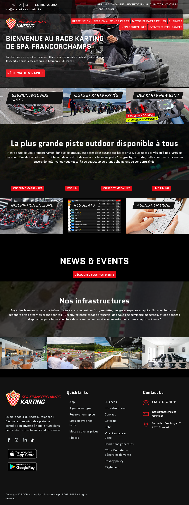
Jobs (100, 9)
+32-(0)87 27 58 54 (46, 5)
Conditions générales (119, 444)
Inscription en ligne (139, 4)
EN (20, 5)
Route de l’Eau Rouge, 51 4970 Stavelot (167, 425)
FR (7, 5)
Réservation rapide (25, 73)
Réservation (81, 21)
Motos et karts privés (149, 21)
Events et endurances (165, 27)
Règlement (112, 467)
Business (175, 21)
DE (26, 5)
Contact (170, 4)
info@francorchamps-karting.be (23, 9)
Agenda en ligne (114, 4)
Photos (158, 4)
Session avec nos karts (111, 21)
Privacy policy (114, 461)
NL (13, 5)
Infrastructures (133, 27)
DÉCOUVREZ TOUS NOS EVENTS (94, 274)
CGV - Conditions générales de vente (118, 452)
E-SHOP (110, 9)
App (99, 4)
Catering (111, 421)
